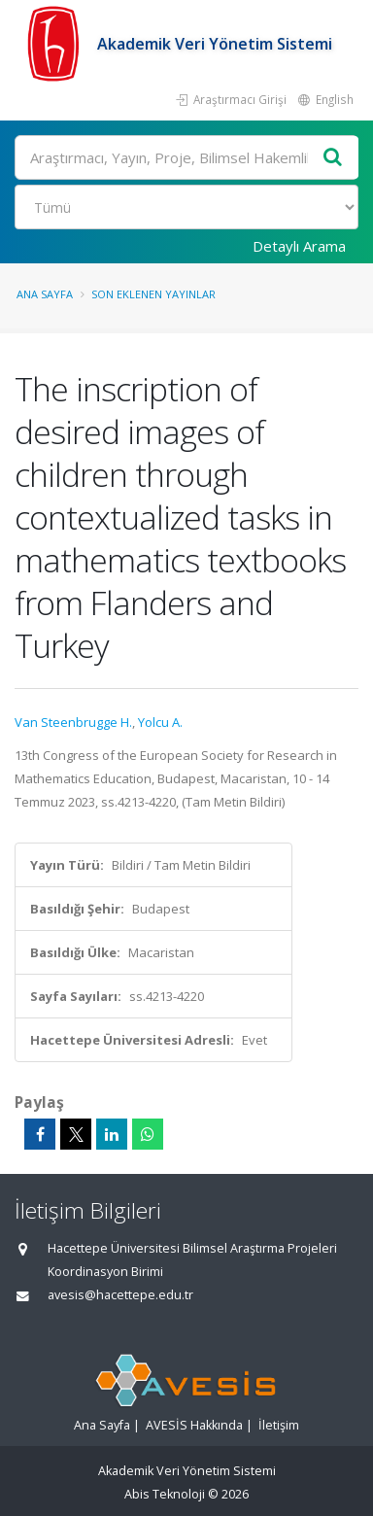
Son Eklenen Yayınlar (153, 294)
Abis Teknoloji (164, 1494)
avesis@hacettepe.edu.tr (120, 1295)
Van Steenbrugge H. (73, 722)
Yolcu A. (160, 722)
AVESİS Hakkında (194, 1425)
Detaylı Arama (299, 246)
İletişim (278, 1425)
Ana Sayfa (45, 294)
